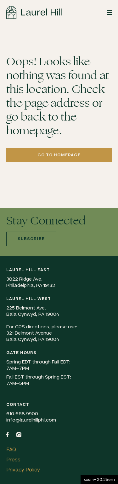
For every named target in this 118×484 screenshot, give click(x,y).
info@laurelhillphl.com (31, 420)
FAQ (11, 449)
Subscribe (31, 239)
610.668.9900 (22, 414)
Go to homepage (59, 155)
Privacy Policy (23, 469)
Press (13, 459)
